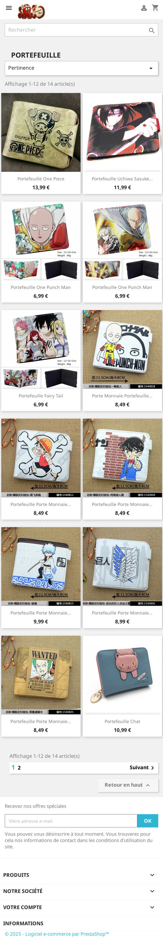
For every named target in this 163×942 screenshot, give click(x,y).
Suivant (143, 768)
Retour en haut (128, 785)
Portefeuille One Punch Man (41, 287)
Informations (23, 923)
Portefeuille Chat (122, 721)
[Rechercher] (81, 29)
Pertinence (81, 68)
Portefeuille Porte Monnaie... (122, 613)
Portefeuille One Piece (40, 179)
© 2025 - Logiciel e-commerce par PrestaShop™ (57, 934)
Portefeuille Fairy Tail (41, 396)
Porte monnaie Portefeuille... (122, 396)
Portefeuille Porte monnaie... (40, 504)
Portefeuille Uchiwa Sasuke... (122, 179)
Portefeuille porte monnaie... (122, 504)
